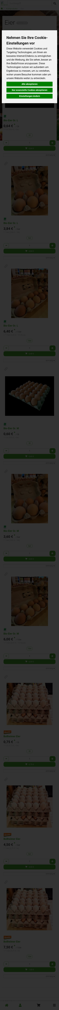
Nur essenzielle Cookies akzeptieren (29, 90)
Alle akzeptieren (30, 84)
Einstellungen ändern (29, 96)
